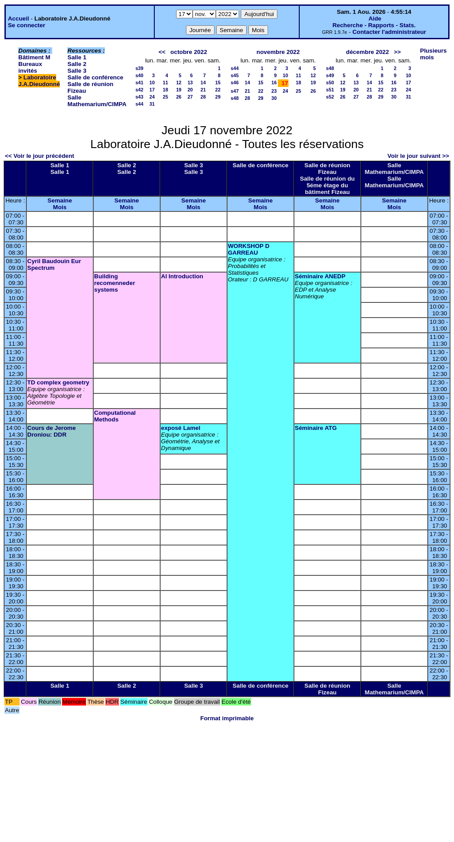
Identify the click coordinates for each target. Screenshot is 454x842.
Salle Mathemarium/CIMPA (96, 100)
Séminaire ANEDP (320, 276)
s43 (140, 96)
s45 (235, 75)
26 (179, 96)
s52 (330, 96)
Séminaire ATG (316, 428)
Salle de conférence (95, 77)
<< (161, 52)
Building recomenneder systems (114, 283)
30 (274, 98)
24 (152, 96)
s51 (330, 89)
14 (203, 82)
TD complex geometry (58, 382)
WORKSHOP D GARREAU (248, 249)
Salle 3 (76, 70)
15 (217, 82)
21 (203, 89)
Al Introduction (182, 276)
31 (152, 104)
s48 (235, 98)
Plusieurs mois (433, 54)
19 (179, 89)
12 (179, 82)
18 (165, 89)
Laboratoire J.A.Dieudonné (39, 80)
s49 (330, 75)
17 (152, 89)
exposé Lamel (180, 428)
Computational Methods (115, 416)
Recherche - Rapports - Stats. (374, 25)
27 (190, 96)
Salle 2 (76, 64)
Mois (59, 207)
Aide (374, 18)
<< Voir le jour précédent (39, 156)
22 (217, 89)
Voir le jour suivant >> (418, 156)
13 (190, 82)
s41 (140, 82)
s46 (235, 82)
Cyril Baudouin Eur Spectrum (54, 264)
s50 (330, 82)
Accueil (18, 18)
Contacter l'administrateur (389, 32)
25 (165, 96)
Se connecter (26, 25)
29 (217, 96)
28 (203, 96)
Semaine (60, 200)
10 (152, 82)
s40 (140, 75)
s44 (140, 104)
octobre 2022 (188, 52)
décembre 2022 (367, 52)
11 (165, 82)
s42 (140, 89)
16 (274, 82)
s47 (235, 91)
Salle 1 (76, 57)
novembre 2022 (278, 52)
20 (190, 89)
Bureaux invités (30, 67)
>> (397, 52)
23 (274, 91)
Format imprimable (227, 718)
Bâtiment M (34, 57)
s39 (140, 68)
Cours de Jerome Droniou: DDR (51, 431)
